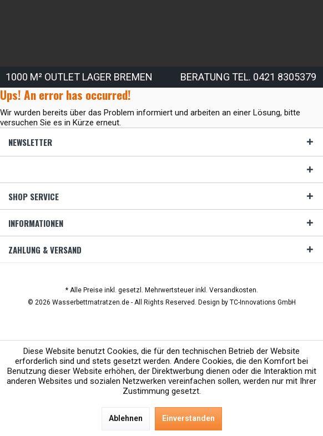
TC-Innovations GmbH (263, 302)
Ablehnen (126, 418)
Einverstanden (188, 418)
